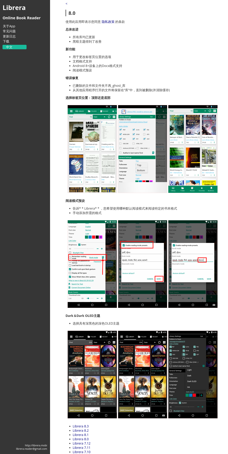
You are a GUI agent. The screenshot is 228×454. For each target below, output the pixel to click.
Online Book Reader (21, 17)
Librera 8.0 (81, 439)
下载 (6, 41)
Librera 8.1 (81, 435)
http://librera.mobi (36, 445)
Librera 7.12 (81, 443)
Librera (14, 7)
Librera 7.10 (81, 452)
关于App (9, 26)
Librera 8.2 (81, 430)
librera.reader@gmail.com (31, 448)
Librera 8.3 (81, 426)
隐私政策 (108, 21)
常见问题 (9, 31)
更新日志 (9, 36)
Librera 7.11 (81, 447)
